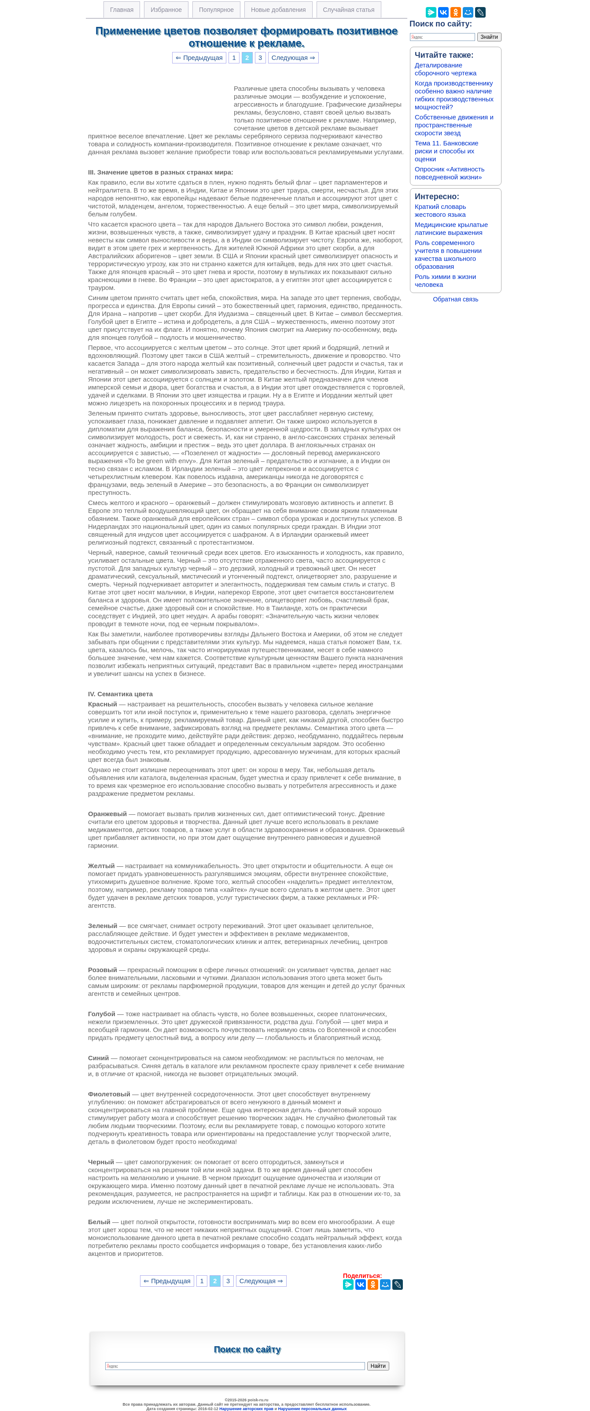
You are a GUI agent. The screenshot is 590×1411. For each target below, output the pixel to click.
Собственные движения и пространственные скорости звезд (454, 125)
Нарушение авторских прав (246, 1409)
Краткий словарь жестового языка (440, 210)
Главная (121, 9)
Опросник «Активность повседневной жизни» (449, 173)
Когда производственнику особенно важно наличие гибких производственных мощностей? (454, 95)
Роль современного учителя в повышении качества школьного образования (448, 254)
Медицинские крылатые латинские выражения (451, 228)
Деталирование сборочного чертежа (445, 69)
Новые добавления (278, 9)
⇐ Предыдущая (199, 57)
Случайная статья (349, 9)
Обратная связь (455, 299)
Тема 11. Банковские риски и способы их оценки (447, 151)
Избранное (166, 9)
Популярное (216, 9)
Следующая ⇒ (293, 57)
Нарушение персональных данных (312, 1409)
